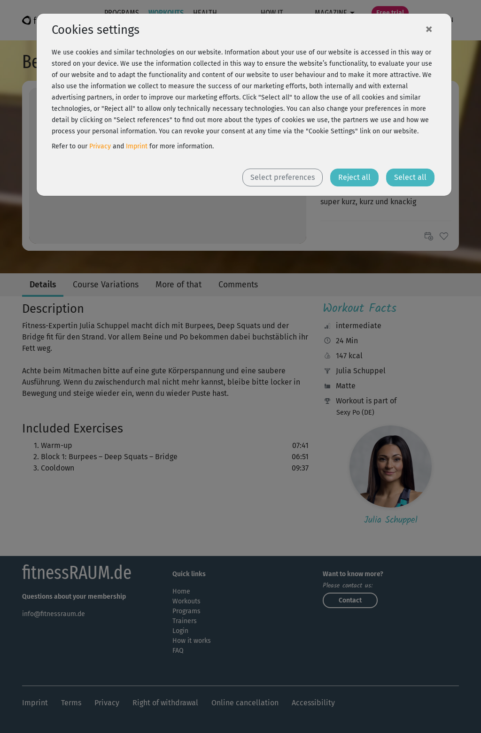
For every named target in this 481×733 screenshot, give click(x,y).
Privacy (100, 146)
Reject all (354, 177)
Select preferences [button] (282, 177)
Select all (410, 177)
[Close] (428, 28)
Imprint (136, 146)
